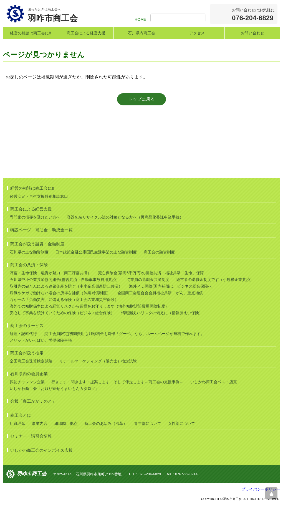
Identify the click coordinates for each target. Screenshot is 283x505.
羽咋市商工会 (32, 473)
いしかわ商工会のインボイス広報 (41, 450)
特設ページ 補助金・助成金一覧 (41, 229)
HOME (140, 19)
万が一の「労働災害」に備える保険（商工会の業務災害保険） (64, 299)
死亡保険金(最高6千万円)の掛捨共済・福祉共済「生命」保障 (151, 273)
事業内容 (39, 423)
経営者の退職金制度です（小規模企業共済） (215, 279)
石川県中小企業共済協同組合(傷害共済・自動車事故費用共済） (65, 279)
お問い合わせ (252, 33)
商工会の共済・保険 (29, 264)
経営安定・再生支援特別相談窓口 (39, 196)
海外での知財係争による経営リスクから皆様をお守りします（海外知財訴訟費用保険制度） (89, 306)
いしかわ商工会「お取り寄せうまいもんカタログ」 (54, 388)
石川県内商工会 (141, 33)
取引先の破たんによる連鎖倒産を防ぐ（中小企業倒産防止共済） (66, 286)
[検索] (179, 18)
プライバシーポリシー (260, 489)
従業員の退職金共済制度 (148, 279)
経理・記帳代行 (23, 333)
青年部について (147, 423)
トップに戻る (141, 99)
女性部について (181, 423)
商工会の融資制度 (159, 252)
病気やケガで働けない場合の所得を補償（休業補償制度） (60, 293)
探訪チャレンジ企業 (27, 382)
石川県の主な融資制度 (29, 252)
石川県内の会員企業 (29, 373)
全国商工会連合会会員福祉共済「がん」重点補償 (160, 293)
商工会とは (20, 415)
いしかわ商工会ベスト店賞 (213, 382)
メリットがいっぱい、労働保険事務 (41, 340)
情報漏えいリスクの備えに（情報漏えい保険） (162, 313)
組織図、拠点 (66, 423)
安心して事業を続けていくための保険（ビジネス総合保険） (62, 313)
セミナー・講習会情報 (31, 436)
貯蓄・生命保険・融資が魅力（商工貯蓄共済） (50, 273)
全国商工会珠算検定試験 (31, 361)
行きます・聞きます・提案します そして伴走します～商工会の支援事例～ (117, 382)
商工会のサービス (27, 325)
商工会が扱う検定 (27, 353)
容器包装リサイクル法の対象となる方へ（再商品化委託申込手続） (125, 217)
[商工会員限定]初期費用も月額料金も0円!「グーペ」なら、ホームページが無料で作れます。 (124, 333)
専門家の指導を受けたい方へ (35, 217)
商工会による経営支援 (86, 33)
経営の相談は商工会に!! (30, 33)
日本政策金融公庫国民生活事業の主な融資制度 (96, 252)
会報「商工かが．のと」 (33, 401)
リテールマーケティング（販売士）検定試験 (98, 361)
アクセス (197, 33)
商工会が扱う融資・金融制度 (37, 244)
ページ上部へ (271, 493)
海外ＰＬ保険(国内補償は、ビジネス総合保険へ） (172, 286)
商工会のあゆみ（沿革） (105, 423)
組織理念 (17, 423)
